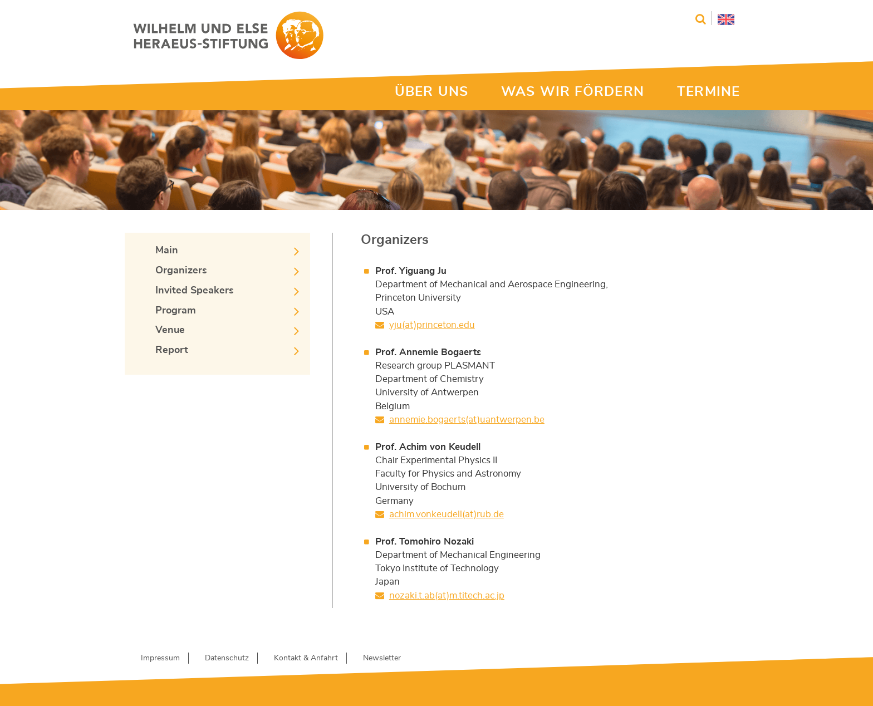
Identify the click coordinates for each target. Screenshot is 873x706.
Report (171, 350)
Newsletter (382, 658)
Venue (170, 330)
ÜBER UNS (431, 92)
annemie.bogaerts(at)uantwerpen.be (467, 419)
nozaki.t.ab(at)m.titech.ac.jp (446, 595)
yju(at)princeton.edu (432, 325)
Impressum (160, 658)
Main (166, 251)
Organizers (181, 271)
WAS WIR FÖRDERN (572, 92)
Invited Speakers (194, 291)
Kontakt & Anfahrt (306, 658)
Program (175, 311)
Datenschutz (227, 658)
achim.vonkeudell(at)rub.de (446, 514)
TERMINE (708, 92)
